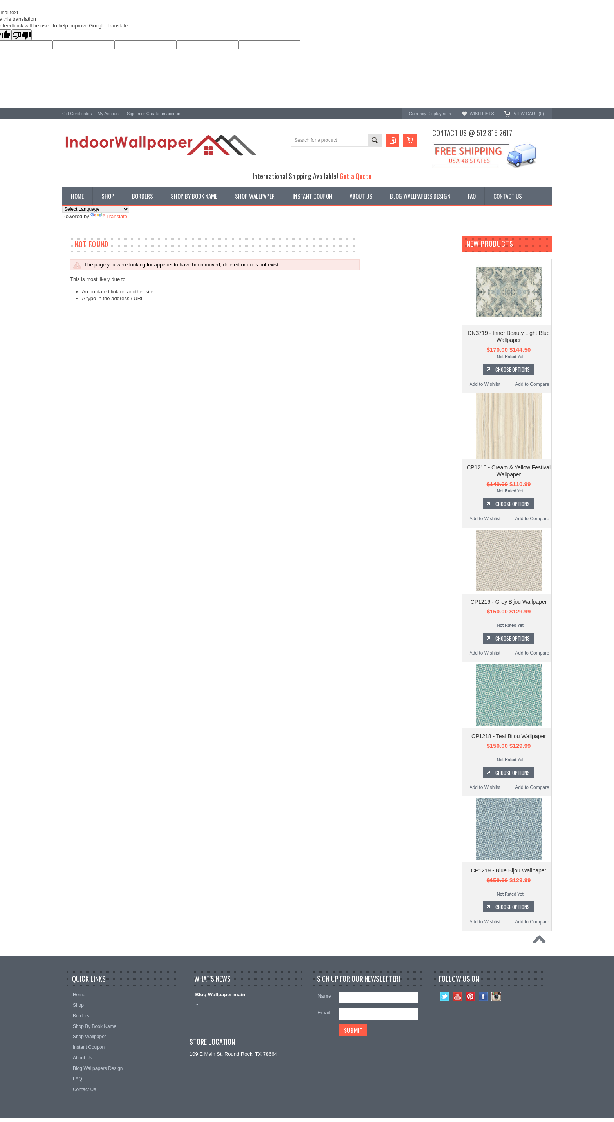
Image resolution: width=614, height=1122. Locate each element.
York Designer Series (86, 268)
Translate (108, 216)
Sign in (133, 113)
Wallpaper (73, 261)
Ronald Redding (80, 348)
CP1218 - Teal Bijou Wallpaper (508, 736)
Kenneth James (80, 390)
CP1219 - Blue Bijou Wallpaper (508, 870)
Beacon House (79, 401)
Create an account (164, 113)
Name (324, 996)
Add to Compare (532, 384)
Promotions (75, 275)
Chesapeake (76, 359)
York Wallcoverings (83, 306)
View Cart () (529, 113)
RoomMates (76, 369)
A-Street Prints (79, 316)
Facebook (483, 996)
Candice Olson (79, 337)
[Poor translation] (21, 34)
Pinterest (470, 996)
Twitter (445, 996)
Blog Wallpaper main (220, 994)
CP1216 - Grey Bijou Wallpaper (509, 602)
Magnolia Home (80, 379)
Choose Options (512, 369)
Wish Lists (482, 113)
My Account (109, 113)
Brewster (72, 327)
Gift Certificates (77, 113)
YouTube (457, 996)
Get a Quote (356, 175)
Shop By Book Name (86, 255)
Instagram (496, 996)
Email (324, 1012)
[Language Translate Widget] (95, 209)
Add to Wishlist (485, 384)
